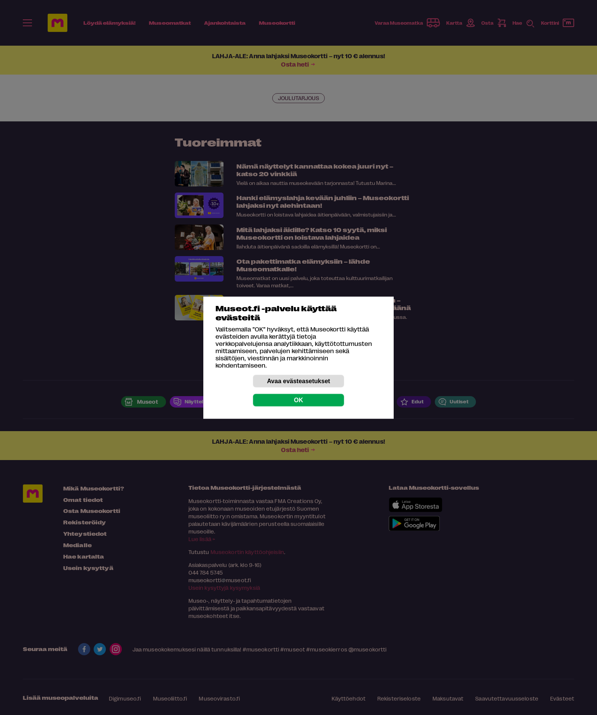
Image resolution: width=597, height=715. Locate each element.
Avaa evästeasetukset (298, 380)
